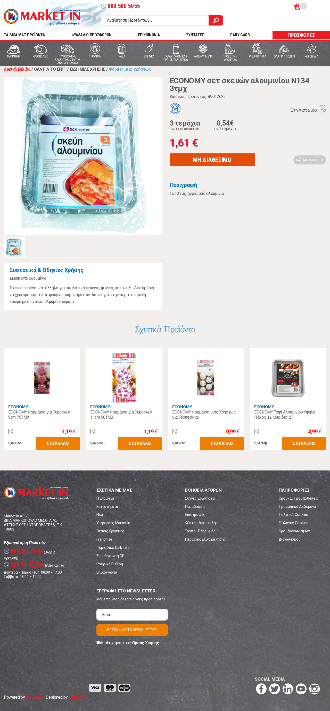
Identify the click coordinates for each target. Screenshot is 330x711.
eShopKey (35, 697)
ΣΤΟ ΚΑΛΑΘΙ (58, 443)
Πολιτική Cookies (293, 514)
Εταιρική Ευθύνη (109, 564)
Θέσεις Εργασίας (110, 531)
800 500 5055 (120, 6)
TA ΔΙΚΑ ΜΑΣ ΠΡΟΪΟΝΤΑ (24, 34)
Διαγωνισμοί (289, 539)
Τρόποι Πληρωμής (200, 531)
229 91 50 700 (24, 564)
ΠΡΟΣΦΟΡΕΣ (301, 35)
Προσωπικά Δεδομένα (297, 506)
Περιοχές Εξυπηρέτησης (205, 539)
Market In (42, 17)
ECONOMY (18, 406)
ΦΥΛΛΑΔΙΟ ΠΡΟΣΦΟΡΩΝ (91, 34)
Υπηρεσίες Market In (113, 522)
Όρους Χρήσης (145, 642)
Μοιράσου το (313, 160)
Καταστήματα (107, 506)
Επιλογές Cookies (293, 522)
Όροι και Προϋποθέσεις (298, 498)
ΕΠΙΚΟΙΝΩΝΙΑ (149, 34)
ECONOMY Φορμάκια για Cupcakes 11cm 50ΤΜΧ (121, 415)
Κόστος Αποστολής (201, 522)
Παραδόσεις (195, 506)
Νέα (99, 514)
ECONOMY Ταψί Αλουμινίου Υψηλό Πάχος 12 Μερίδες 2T (284, 415)
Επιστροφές (195, 514)
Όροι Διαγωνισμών (294, 531)
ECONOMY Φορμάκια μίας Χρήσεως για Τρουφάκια (204, 415)
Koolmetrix (78, 697)
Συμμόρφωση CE (110, 555)
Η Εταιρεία (105, 498)
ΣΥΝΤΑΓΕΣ (195, 34)
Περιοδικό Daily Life (113, 547)
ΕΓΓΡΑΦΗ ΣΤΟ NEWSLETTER (132, 629)
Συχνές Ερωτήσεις (200, 498)
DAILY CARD (240, 34)
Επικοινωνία (106, 572)
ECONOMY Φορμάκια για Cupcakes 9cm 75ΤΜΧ (39, 415)
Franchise (104, 539)
